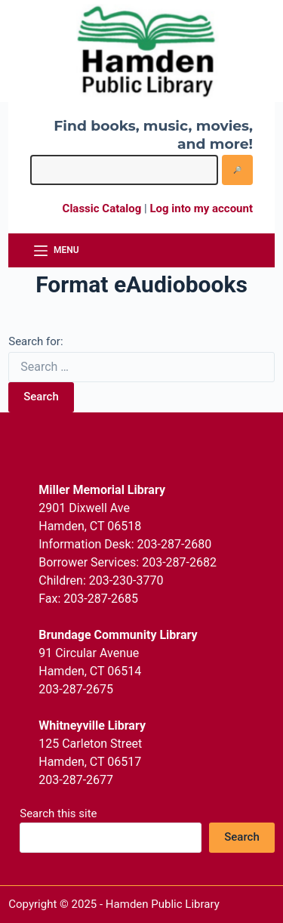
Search (41, 396)
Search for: (35, 341)
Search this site (58, 813)
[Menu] (56, 250)
